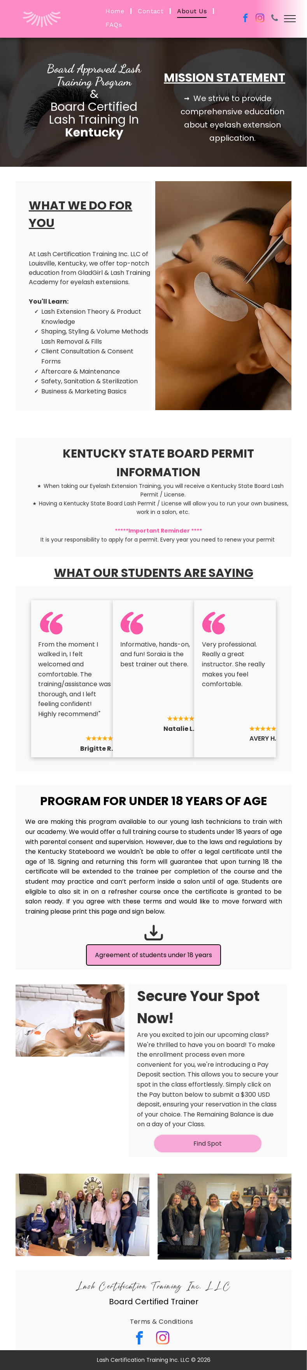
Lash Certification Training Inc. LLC (153, 1287)
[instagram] (260, 19)
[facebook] (245, 19)
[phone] (274, 19)
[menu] (290, 19)
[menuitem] (116, 11)
